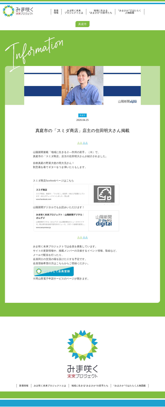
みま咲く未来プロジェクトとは (74, 11)
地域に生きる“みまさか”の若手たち (100, 11)
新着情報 (56, 11)
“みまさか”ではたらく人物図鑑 (129, 11)
